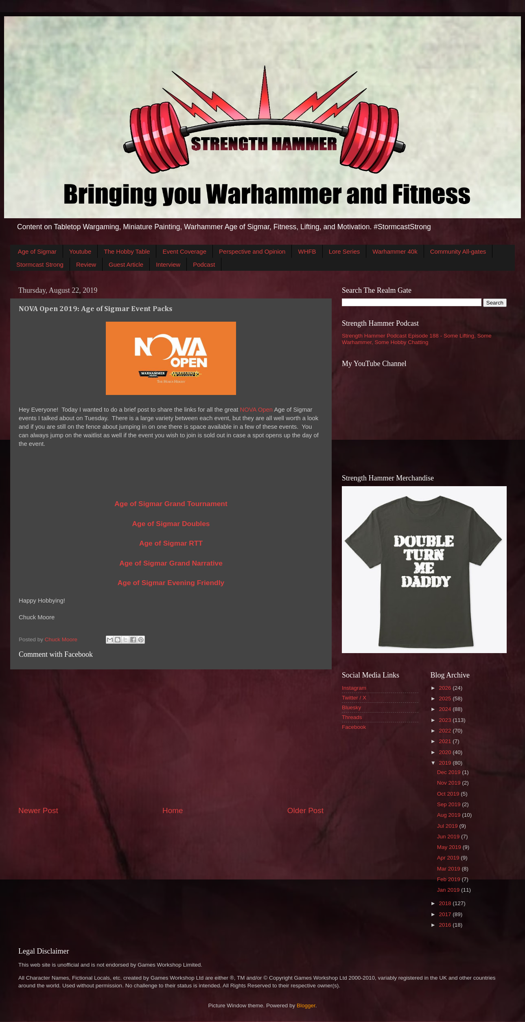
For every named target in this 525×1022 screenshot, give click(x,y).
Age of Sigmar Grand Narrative (171, 563)
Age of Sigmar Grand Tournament (170, 504)
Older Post (305, 810)
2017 (446, 914)
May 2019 (450, 847)
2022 (446, 731)
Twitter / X (354, 698)
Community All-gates (458, 251)
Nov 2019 (449, 783)
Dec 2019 (449, 772)
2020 (446, 752)
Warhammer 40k (394, 251)
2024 (446, 709)
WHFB (307, 251)
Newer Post (38, 810)
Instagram (354, 688)
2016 (446, 925)
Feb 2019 (449, 879)
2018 (446, 903)
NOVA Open (256, 409)
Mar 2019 (449, 869)
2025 (446, 698)
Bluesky (351, 707)
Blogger (306, 1005)
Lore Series (344, 251)
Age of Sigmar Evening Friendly (171, 583)
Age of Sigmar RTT (171, 543)
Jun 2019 (449, 836)
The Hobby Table (127, 251)
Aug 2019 (449, 815)
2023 (446, 720)
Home (172, 810)
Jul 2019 (448, 826)
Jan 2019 (449, 890)
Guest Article (126, 264)
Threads (352, 717)
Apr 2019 (449, 858)
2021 (446, 741)
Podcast (204, 264)
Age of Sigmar (37, 251)
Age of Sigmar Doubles (171, 524)
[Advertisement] (171, 737)
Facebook (354, 727)
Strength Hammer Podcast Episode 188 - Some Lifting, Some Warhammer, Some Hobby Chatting (417, 339)
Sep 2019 (449, 804)
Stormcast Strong (39, 264)
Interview (168, 264)
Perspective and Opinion (252, 251)
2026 (446, 688)
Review (86, 264)
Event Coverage (184, 251)
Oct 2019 (449, 794)
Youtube (80, 251)
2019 (446, 763)
